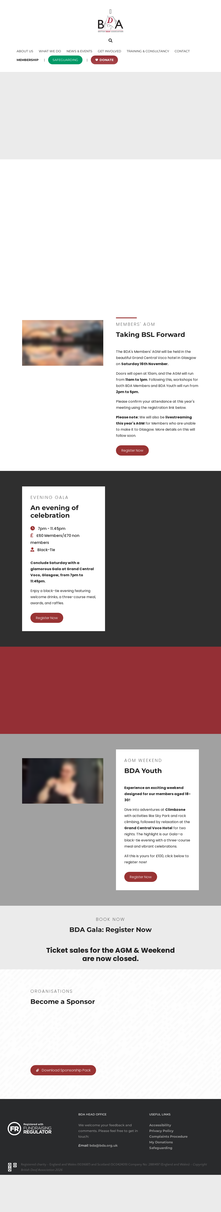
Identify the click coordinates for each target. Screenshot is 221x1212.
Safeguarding (160, 1185)
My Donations (161, 1179)
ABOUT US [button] (25, 51)
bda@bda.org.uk (103, 1183)
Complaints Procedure (168, 1174)
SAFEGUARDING (65, 60)
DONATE (107, 60)
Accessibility (160, 1162)
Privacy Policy (161, 1168)
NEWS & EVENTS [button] (79, 51)
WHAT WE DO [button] (50, 51)
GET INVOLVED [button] (109, 51)
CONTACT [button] (182, 51)
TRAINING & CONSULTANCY (148, 51)
